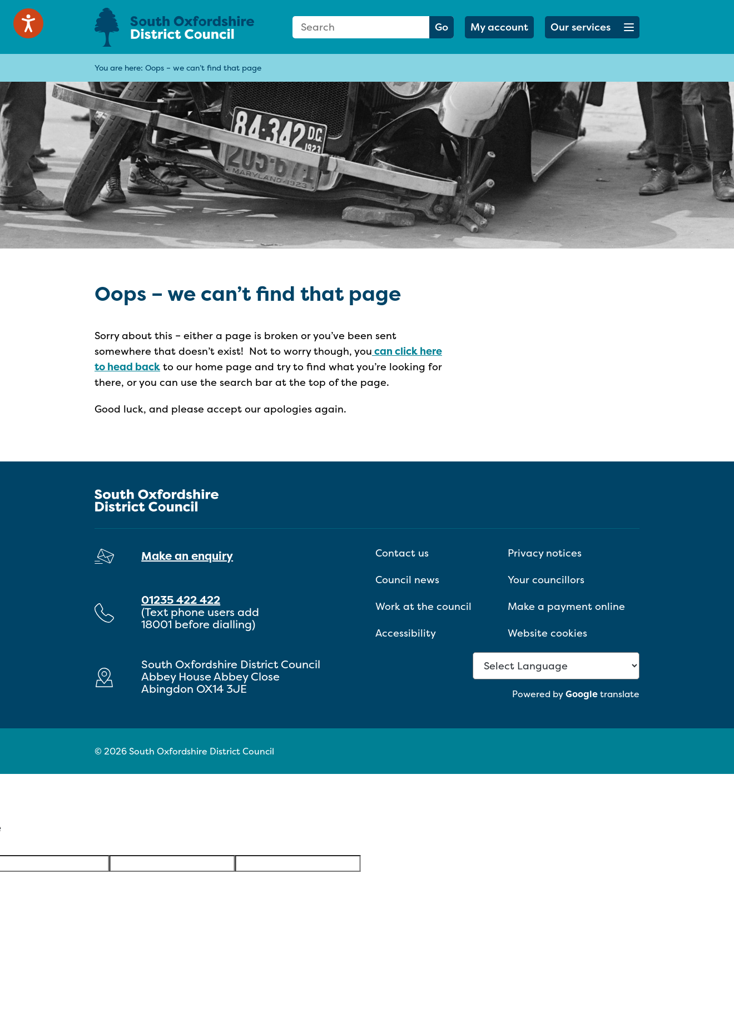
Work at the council (423, 606)
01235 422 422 (180, 599)
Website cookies (547, 633)
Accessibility (405, 633)
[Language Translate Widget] (556, 665)
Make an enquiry (187, 555)
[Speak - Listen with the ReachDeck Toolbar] (28, 23)
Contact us (402, 553)
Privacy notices (545, 553)
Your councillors (546, 580)
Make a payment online (566, 606)
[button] (592, 27)
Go (441, 27)
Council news (407, 580)
